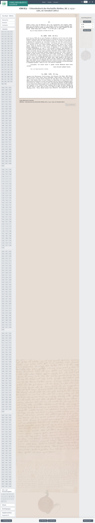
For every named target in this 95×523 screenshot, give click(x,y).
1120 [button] (10, 183)
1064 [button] (6, 137)
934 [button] (2, 46)
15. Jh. (82, 24)
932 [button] (8, 43)
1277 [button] (10, 310)
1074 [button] (10, 144)
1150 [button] (10, 207)
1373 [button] (6, 390)
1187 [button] (3, 238)
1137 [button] (6, 198)
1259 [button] (10, 296)
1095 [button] (10, 161)
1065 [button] (10, 137)
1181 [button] (3, 233)
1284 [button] (3, 318)
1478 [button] (3, 477)
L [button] (7, 496)
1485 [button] (6, 481)
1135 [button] (10, 195)
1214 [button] (10, 261)
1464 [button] (6, 465)
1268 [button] (10, 303)
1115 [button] (3, 181)
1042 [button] (3, 120)
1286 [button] (10, 318)
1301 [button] (6, 333)
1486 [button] (10, 481)
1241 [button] (10, 282)
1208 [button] (10, 256)
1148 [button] (3, 207)
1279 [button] (6, 313)
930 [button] (2, 43)
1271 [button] (10, 306)
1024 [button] (3, 106)
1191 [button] (6, 240)
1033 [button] (3, 113)
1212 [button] (3, 261)
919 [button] (5, 36)
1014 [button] (10, 97)
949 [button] (11, 53)
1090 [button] (3, 158)
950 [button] (2, 55)
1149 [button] (6, 207)
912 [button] (8, 31)
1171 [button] (10, 224)
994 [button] (2, 81)
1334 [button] (6, 359)
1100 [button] (3, 169)
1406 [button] (3, 420)
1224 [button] (3, 270)
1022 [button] (6, 104)
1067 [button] (6, 139)
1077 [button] (10, 147)
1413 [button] (6, 424)
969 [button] (11, 65)
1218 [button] (3, 265)
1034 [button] (6, 113)
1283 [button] (10, 315)
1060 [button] (3, 135)
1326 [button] (10, 352)
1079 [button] (6, 149)
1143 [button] (6, 202)
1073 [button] (6, 144)
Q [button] (3, 499)
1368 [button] (10, 385)
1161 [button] (6, 217)
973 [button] (11, 67)
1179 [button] (6, 231)
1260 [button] (3, 299)
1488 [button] (6, 484)
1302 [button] (10, 333)
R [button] (5, 499)
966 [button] (2, 65)
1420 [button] (10, 429)
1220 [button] (10, 265)
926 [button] (2, 41)
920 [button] (8, 36)
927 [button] (5, 41)
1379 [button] (6, 395)
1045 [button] (3, 123)
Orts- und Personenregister (7, 490)
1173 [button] (6, 226)
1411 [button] (10, 422)
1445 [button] (3, 450)
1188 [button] (6, 238)
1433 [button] (3, 441)
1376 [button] (6, 392)
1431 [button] (6, 439)
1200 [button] (3, 251)
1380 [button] (10, 395)
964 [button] (8, 62)
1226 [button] (10, 270)
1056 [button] (10, 130)
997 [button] (11, 81)
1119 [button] (6, 183)
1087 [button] (3, 156)
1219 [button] (6, 265)
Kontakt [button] (56, 2)
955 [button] (5, 58)
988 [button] (8, 77)
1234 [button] (6, 277)
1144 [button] (10, 202)
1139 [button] (3, 200)
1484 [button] (3, 481)
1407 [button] (6, 420)
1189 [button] (10, 238)
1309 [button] (3, 340)
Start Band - (7, 16)
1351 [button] (3, 373)
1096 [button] (3, 163)
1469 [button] (3, 469)
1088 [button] (6, 156)
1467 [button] (6, 467)
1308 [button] (10, 338)
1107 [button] (6, 174)
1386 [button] (10, 399)
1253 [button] (10, 291)
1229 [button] (10, 272)
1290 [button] (3, 322)
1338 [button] (10, 361)
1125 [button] (6, 188)
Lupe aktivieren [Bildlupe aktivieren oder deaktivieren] (70, 104)
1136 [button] (3, 198)
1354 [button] (3, 376)
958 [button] (2, 60)
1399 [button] (3, 411)
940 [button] (8, 48)
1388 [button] (6, 402)
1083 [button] (10, 151)
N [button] (11, 496)
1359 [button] (10, 378)
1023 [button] (10, 104)
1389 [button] (10, 402)
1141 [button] (10, 200)
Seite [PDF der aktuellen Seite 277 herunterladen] (43, 520)
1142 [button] (3, 202)
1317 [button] (10, 345)
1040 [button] (6, 118)
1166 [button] (3, 221)
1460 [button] (3, 462)
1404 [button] (6, 417)
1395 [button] (10, 407)
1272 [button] (3, 308)
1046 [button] (6, 123)
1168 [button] (10, 221)
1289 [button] (10, 320)
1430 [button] (3, 439)
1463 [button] (3, 465)
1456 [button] (10, 458)
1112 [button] (3, 179)
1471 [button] (10, 469)
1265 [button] (10, 301)
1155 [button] (6, 212)
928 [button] (8, 41)
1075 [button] (3, 147)
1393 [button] (3, 407)
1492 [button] (10, 486)
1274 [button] (10, 308)
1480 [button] (10, 477)
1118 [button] (3, 183)
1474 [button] (10, 472)
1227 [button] (3, 272)
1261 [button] (6, 299)
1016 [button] (6, 99)
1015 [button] (3, 99)
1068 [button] (10, 139)
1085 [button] (6, 154)
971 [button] (5, 67)
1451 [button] (3, 455)
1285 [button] (6, 318)
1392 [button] (10, 404)
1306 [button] (3, 338)
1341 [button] (10, 364)
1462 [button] (10, 462)
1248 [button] (3, 289)
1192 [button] (10, 240)
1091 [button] (6, 158)
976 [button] (8, 69)
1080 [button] (10, 149)
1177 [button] (10, 228)
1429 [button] (10, 436)
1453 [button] (10, 455)
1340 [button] (6, 364)
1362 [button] (10, 380)
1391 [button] (6, 404)
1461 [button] (6, 462)
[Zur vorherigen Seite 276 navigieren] (6, 520)
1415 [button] (3, 427)
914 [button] (2, 34)
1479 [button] (6, 477)
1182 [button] (6, 233)
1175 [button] (3, 228)
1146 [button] (6, 205)
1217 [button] (10, 263)
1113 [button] (6, 179)
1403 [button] (3, 417)
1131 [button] (6, 193)
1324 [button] (3, 352)
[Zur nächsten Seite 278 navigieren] (88, 520)
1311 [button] (10, 340)
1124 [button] (3, 188)
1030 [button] (3, 111)
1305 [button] (10, 335)
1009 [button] (3, 94)
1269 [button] (3, 306)
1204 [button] (6, 253)
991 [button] (5, 79)
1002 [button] (10, 87)
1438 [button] (10, 443)
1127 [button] (3, 191)
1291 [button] (6, 322)
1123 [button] (10, 186)
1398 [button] (10, 409)
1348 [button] (3, 371)
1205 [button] (10, 253)
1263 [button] (3, 301)
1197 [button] (6, 245)
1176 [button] (6, 228)
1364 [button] (6, 383)
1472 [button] (3, 472)
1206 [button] (3, 256)
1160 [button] (3, 217)
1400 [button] (3, 415)
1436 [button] (3, 443)
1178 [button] (3, 231)
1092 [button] (10, 158)
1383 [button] (10, 397)
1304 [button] (6, 335)
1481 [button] (3, 479)
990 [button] (2, 79)
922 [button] (2, 39)
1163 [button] (3, 219)
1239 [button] (3, 282)
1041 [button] (10, 118)
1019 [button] (6, 101)
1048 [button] (3, 125)
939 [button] (5, 48)
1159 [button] (10, 214)
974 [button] (2, 69)
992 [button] (8, 79)
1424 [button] (3, 434)
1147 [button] (10, 205)
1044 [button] (10, 120)
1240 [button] (6, 282)
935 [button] (5, 46)
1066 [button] (3, 139)
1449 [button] (6, 453)
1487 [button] (3, 484)
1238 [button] (10, 280)
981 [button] (11, 72)
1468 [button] (10, 467)
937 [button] (11, 46)
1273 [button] (6, 308)
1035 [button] (10, 113)
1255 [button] (6, 294)
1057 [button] (3, 132)
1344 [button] (10, 366)
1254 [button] (3, 294)
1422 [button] (6, 432)
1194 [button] (6, 243)
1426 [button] (10, 434)
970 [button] (2, 67)
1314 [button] (10, 342)
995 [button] (5, 81)
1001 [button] (6, 87)
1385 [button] (6, 399)
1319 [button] (6, 347)
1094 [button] (6, 161)
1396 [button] (3, 409)
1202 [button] (10, 251)
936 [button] (8, 46)
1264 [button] (6, 301)
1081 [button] (3, 151)
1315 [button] (3, 345)
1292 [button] (10, 322)
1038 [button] (10, 116)
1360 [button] (3, 380)
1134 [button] (6, 195)
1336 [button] (3, 361)
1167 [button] (6, 221)
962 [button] (2, 62)
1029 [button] (10, 109)
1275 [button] (3, 310)
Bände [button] (44, 2)
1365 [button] (10, 383)
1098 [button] (10, 163)
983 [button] (5, 74)
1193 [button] (3, 243)
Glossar (4, 505)
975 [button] (5, 69)
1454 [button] (3, 458)
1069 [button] (3, 142)
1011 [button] (10, 94)
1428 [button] (6, 436)
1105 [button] (10, 172)
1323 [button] (10, 350)
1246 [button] (6, 287)
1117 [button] (10, 181)
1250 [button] (10, 289)
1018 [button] (3, 101)
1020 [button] (10, 101)
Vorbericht (5, 25)
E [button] (9, 494)
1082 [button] (6, 151)
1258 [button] (6, 296)
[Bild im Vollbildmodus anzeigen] (76, 15)
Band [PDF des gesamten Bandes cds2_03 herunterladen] (51, 520)
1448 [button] (3, 453)
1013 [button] (6, 97)
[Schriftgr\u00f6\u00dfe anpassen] (89, 2)
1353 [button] (10, 373)
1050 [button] (10, 125)
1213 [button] (6, 261)
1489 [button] (10, 484)
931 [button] (5, 43)
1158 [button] (6, 214)
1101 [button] (6, 169)
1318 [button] (3, 347)
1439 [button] (3, 446)
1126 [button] (10, 188)
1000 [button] (3, 87)
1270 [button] (6, 306)
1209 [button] (3, 258)
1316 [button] (6, 345)
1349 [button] (6, 371)
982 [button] (2, 74)
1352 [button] (6, 373)
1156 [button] (10, 212)
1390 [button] (3, 404)
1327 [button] (3, 354)
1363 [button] (3, 383)
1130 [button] (3, 193)
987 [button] (5, 77)
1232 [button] (10, 275)
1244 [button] (10, 284)
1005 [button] (10, 90)
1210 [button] (6, 258)
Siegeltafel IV (5, 515)
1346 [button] (6, 369)
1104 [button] (6, 172)
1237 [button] (6, 280)
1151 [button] (3, 209)
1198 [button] (10, 245)
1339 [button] (3, 364)
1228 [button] (6, 272)
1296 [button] (3, 327)
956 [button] (8, 58)
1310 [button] (6, 340)
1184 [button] (3, 236)
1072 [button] (3, 144)
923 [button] (5, 39)
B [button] (3, 494)
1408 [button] (10, 420)
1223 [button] (10, 268)
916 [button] (8, 34)
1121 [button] (3, 186)
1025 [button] (6, 106)
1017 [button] (10, 99)
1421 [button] (3, 432)
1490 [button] (3, 486)
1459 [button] (10, 460)
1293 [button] (3, 325)
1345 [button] (3, 369)
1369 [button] (3, 388)
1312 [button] (3, 342)
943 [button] (5, 50)
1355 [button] (6, 376)
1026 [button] (10, 106)
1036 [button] (3, 116)
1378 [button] (3, 395)
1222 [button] (6, 268)
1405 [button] (10, 417)
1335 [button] (10, 359)
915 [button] (5, 34)
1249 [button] (6, 289)
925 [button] (11, 39)
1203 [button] (3, 253)
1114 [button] (10, 179)
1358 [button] (6, 378)
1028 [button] (6, 109)
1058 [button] (6, 132)
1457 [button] (3, 460)
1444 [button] (10, 448)
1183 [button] (10, 233)
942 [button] (2, 50)
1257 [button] (3, 296)
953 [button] (11, 55)
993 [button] (11, 79)
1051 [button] (3, 128)
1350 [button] (10, 371)
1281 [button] (3, 315)
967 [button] (5, 65)
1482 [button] (6, 479)
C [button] (5, 494)
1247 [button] (10, 287)
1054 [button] (3, 130)
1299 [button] (3, 329)
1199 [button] (3, 247)
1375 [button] (3, 392)
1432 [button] (10, 439)
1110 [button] (6, 176)
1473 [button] (6, 472)
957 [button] (11, 58)
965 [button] (11, 62)
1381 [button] (3, 397)
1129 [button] (10, 191)
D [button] (7, 494)
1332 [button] (10, 357)
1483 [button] (10, 479)
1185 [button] (6, 236)
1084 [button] (3, 154)
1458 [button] (6, 460)
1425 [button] (6, 434)
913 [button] (11, 31)
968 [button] (8, 65)
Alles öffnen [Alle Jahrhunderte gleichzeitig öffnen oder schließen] (87, 21)
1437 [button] (6, 443)
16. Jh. (82, 26)
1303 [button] (3, 335)
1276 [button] (6, 310)
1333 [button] (3, 359)
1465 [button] (10, 465)
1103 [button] (3, 172)
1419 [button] (6, 429)
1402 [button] (10, 415)
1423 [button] (10, 432)
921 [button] (11, 36)
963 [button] (5, 62)
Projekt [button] (50, 2)
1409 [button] (3, 422)
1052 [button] (6, 128)
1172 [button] (3, 226)
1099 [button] (3, 166)
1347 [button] (10, 369)
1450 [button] (10, 453)
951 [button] (5, 55)
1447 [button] (10, 450)
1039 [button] (3, 118)
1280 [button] (10, 313)
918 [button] (2, 36)
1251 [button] (3, 291)
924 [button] (8, 39)
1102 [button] (10, 169)
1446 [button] (6, 450)
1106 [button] (3, 174)
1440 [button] (6, 446)
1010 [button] (6, 94)
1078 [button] (3, 149)
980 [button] (8, 72)
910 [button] (2, 31)
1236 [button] (3, 280)
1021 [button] (3, 104)
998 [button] (2, 84)
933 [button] (11, 43)
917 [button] (11, 34)
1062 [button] (10, 135)
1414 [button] (10, 424)
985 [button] (11, 74)
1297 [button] (6, 327)
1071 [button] (10, 142)
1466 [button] (3, 467)
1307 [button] (6, 338)
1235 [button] (10, 277)
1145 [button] (3, 205)
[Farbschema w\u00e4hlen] (92, 2)
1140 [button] (6, 200)
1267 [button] (6, 303)
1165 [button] (10, 219)
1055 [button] (6, 130)
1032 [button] (10, 111)
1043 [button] (6, 120)
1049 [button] (6, 125)
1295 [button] (10, 325)
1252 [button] (6, 291)
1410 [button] (6, 422)
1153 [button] (10, 209)
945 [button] (11, 50)
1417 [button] (10, 427)
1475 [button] (3, 474)
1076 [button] (6, 147)
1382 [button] (6, 397)
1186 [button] (10, 236)
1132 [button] (10, 193)
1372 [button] (3, 390)
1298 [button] (10, 327)
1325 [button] (6, 352)
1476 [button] (6, 474)
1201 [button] (6, 251)
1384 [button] (3, 399)
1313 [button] (6, 342)
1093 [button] (3, 161)
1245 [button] (3, 287)
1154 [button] (3, 212)
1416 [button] (6, 427)
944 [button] (8, 50)
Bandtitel (4, 22)
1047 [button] (10, 123)
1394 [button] (6, 407)
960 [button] (8, 60)
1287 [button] (3, 320)
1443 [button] (6, 448)
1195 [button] (10, 243)
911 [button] (5, 31)
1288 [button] (6, 320)
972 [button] (8, 67)
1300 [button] (3, 333)
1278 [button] (3, 313)
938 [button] (2, 48)
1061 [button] (6, 135)
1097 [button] (6, 163)
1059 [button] (10, 132)
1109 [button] (3, 176)
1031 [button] (6, 111)
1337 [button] (6, 361)
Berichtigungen (6, 508)
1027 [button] (3, 109)
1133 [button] (3, 195)
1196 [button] (3, 245)
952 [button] (8, 55)
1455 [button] (6, 458)
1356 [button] (10, 376)
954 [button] (2, 58)
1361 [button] (6, 380)
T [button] (9, 499)
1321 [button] (3, 350)
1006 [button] (3, 92)
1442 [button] (3, 448)
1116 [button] (6, 181)
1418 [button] (3, 429)
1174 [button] (10, 226)
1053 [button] (10, 128)
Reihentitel (5, 20)
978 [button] (2, 72)
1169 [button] (3, 224)
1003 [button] (3, 90)
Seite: (82, 1)
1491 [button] (6, 486)
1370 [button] (6, 388)
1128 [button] (6, 191)
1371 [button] (10, 388)
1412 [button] (3, 424)
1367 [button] (6, 385)
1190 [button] (3, 240)
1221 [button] (3, 268)
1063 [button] (3, 137)
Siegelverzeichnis (7, 512)
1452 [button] (6, 455)
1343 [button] (6, 366)
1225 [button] (6, 270)
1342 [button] (3, 366)
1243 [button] (6, 284)
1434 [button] (6, 441)
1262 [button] (10, 299)
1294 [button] (6, 325)
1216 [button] (6, 263)
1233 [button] (3, 277)
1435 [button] (10, 441)
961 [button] (11, 60)
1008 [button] (10, 92)
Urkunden (5, 29)
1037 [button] (6, 116)
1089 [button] (10, 156)
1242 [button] (3, 284)
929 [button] (11, 41)
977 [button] (11, 69)
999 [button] (5, 84)
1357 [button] (3, 378)
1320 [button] (10, 347)
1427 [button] (3, 436)
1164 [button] (6, 219)
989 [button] (11, 77)
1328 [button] (6, 354)
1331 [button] (6, 357)
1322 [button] (6, 350)
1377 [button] (10, 392)
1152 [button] (6, 209)
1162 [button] (10, 217)
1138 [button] (10, 198)
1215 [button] (3, 263)
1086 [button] (10, 154)
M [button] (9, 496)
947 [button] (5, 53)
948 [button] (8, 53)
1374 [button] (10, 390)
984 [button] (8, 74)
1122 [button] (6, 186)
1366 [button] (3, 385)
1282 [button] (6, 315)
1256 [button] (10, 294)
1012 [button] (3, 97)
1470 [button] (6, 469)
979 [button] (5, 72)
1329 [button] (10, 354)
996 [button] (8, 81)
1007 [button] (6, 92)
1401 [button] (6, 415)
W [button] (2, 501)
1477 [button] (10, 474)
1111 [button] (10, 176)
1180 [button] (10, 231)
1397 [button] (6, 409)
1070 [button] (6, 142)
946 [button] (2, 53)
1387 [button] (3, 402)
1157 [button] (3, 214)
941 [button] (11, 48)
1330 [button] (3, 357)
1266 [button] (3, 303)
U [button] (11, 499)
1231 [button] (6, 275)
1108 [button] (10, 174)
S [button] (7, 499)
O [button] (13, 496)
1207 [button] (6, 256)
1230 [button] (3, 275)
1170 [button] (6, 224)
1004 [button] (6, 90)
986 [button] (2, 77)
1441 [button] (10, 446)
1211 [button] (10, 258)
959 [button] (5, 60)
